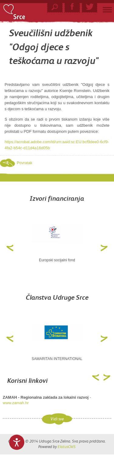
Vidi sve (57, 419)
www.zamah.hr (16, 403)
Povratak (24, 163)
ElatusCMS (67, 446)
